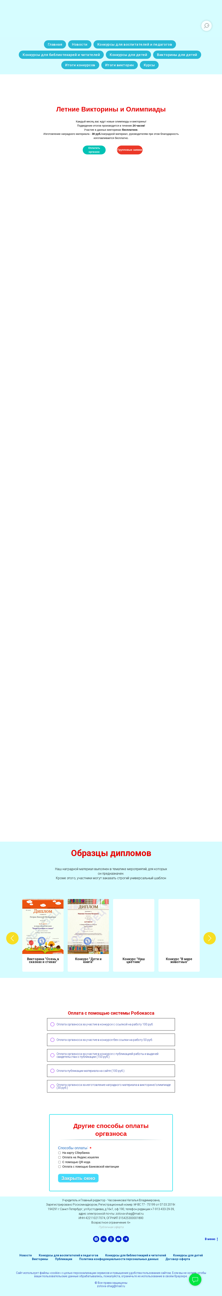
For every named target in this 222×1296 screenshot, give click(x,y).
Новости (79, 44)
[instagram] (96, 1239)
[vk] (103, 1239)
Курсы (149, 65)
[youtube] (118, 1239)
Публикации (63, 1259)
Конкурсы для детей (128, 55)
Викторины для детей (177, 55)
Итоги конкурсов (80, 65)
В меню (211, 1239)
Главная (55, 44)
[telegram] (126, 1239)
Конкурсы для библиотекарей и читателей (61, 55)
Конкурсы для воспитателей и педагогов (134, 44)
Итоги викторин (119, 65)
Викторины (40, 1259)
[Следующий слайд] (209, 935)
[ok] (111, 1239)
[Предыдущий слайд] (12, 935)
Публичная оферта (111, 1227)
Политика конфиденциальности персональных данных (118, 1259)
